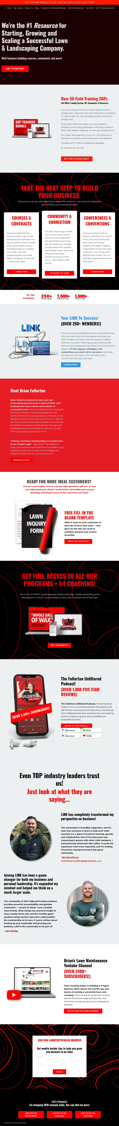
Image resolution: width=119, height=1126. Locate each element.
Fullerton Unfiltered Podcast (53, 8)
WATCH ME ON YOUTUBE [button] (88, 1114)
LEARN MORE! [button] (97, 272)
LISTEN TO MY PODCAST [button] (59, 1114)
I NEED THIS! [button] (21, 272)
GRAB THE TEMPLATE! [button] (78, 541)
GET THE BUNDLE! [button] (59, 645)
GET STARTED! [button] (15, 68)
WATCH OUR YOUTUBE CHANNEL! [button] (83, 1011)
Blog (37, 8)
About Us (29, 8)
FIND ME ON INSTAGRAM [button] (31, 1114)
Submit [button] (59, 1072)
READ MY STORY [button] (21, 460)
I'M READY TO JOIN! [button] (59, 273)
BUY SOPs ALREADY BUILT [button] (76, 159)
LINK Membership (76, 8)
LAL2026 (90, 8)
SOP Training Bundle (104, 8)
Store (9, 8)
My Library (18, 8)
